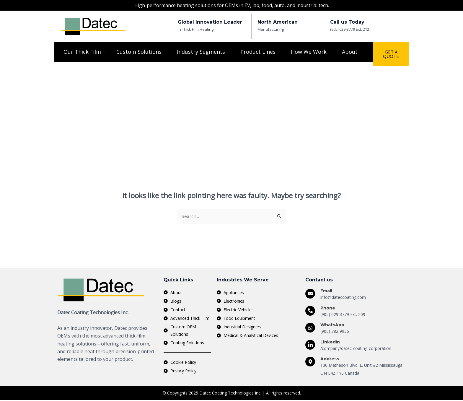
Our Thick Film (85, 51)
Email (326, 291)
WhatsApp (332, 325)
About (353, 51)
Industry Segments (204, 51)
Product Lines (261, 51)
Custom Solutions (142, 51)
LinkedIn (330, 342)
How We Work (312, 51)
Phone (327, 308)
